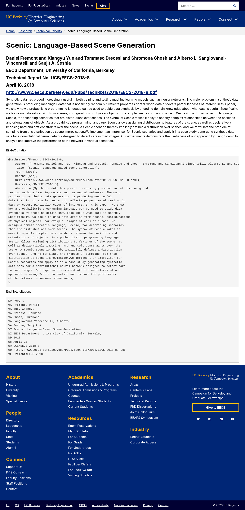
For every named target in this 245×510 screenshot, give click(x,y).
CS (17, 505)
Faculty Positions (18, 478)
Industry (62, 5)
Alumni (11, 448)
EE (7, 505)
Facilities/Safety (79, 464)
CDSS (83, 505)
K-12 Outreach (16, 472)
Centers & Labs (141, 390)
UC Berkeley (32, 505)
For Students (14, 5)
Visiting (11, 396)
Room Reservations (82, 426)
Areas (134, 384)
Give (108, 5)
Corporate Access (143, 442)
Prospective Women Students (89, 401)
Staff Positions (16, 483)
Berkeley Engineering (60, 505)
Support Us (14, 467)
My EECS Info (78, 431)
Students (12, 442)
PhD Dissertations (143, 406)
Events (93, 5)
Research (25, 31)
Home (10, 31)
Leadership (14, 426)
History (11, 384)
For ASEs (74, 453)
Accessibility (100, 505)
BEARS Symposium (144, 418)
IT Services (76, 459)
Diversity (12, 390)
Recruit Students (142, 437)
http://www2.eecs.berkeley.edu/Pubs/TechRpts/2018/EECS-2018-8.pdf (81, 92)
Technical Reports (49, 31)
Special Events (16, 401)
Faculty (11, 431)
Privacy (148, 505)
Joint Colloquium (142, 412)
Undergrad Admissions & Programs (93, 384)
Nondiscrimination (126, 505)
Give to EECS (215, 407)
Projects (136, 396)
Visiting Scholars (80, 475)
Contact (11, 489)
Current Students (80, 406)
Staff (9, 437)
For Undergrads (79, 448)
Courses (74, 396)
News (78, 5)
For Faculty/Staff (40, 5)
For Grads (75, 442)
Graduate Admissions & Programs (92, 390)
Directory (13, 420)
